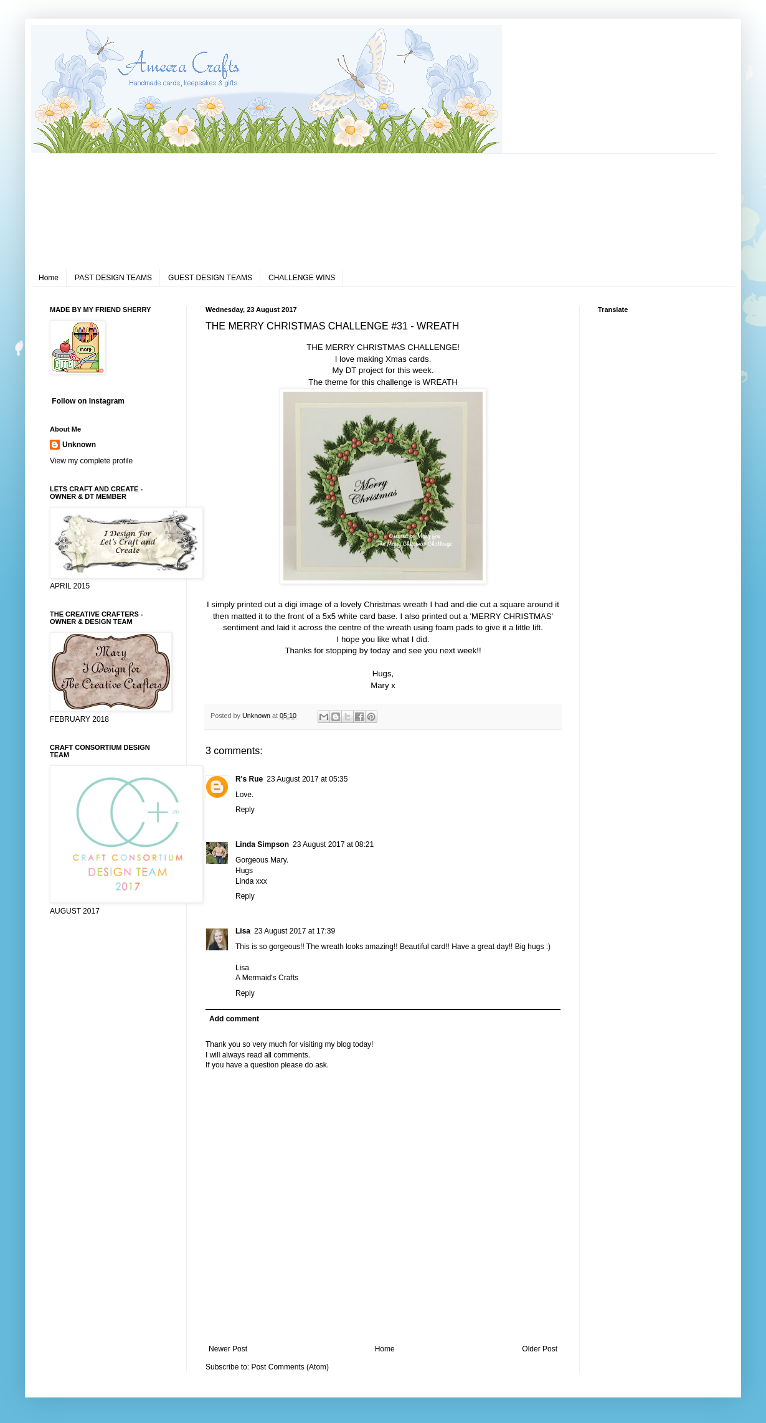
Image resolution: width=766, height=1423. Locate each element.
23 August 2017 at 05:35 (307, 779)
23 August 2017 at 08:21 (333, 844)
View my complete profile (91, 460)
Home (49, 277)
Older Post (539, 1349)
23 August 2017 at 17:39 (294, 931)
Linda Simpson (262, 844)
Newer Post (228, 1349)
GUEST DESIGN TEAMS (210, 277)
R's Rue (249, 779)
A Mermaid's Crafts (266, 977)
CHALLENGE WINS (301, 277)
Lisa (242, 931)
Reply (245, 809)
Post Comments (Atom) (290, 1367)
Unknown (79, 444)
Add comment (234, 1018)
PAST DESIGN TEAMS (113, 277)
